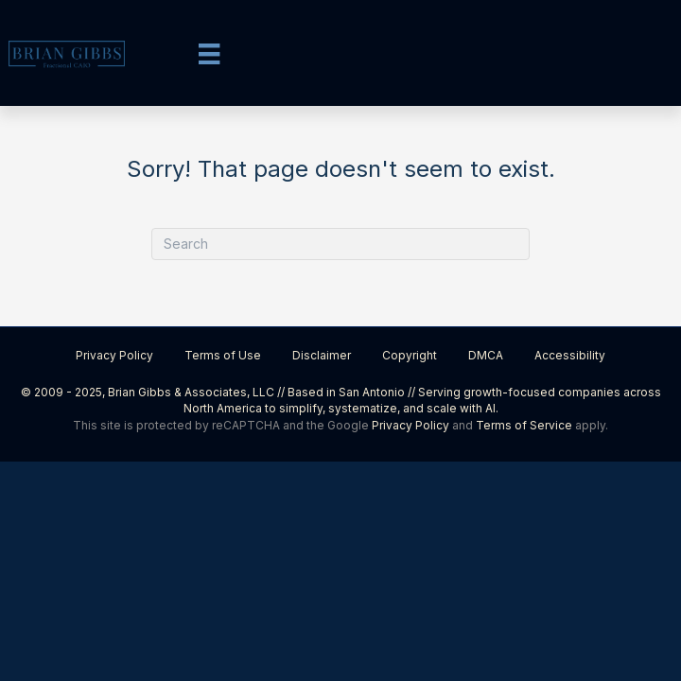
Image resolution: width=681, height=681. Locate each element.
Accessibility (569, 355)
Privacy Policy (114, 355)
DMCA (485, 355)
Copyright (409, 355)
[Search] (340, 244)
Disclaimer (321, 355)
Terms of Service (524, 425)
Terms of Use (222, 355)
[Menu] (209, 54)
